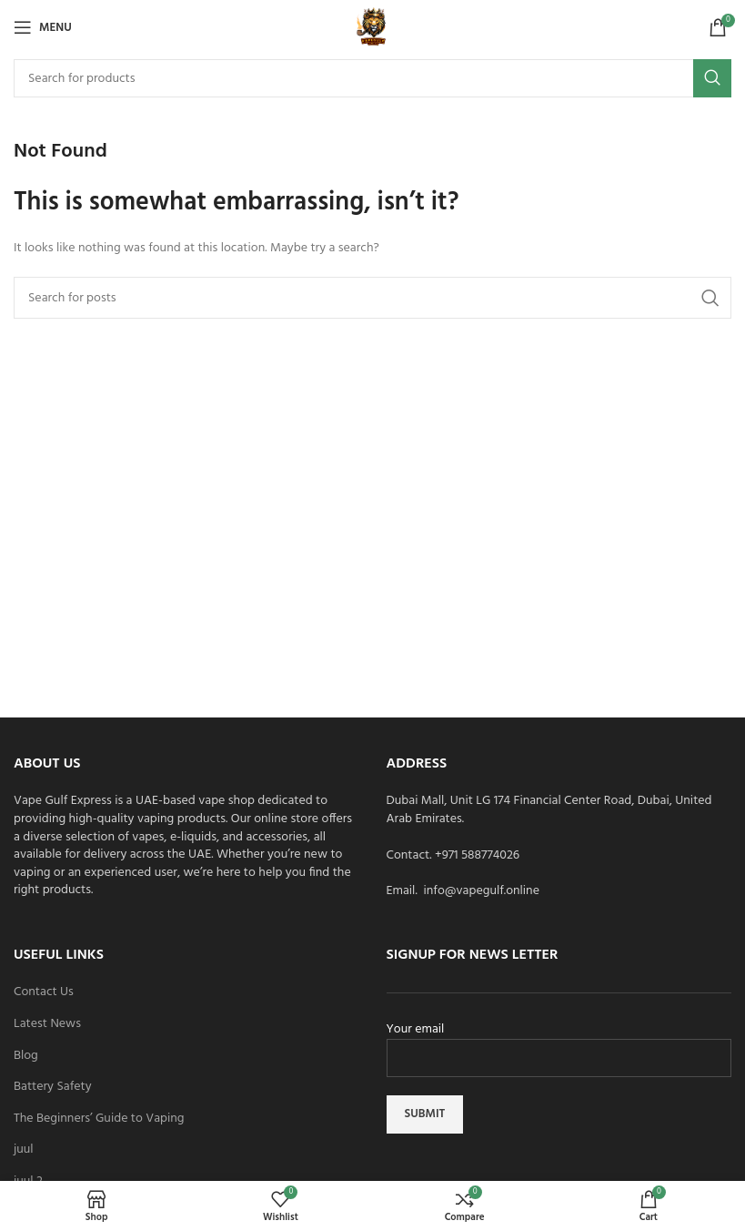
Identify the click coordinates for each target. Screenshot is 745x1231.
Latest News (47, 1024)
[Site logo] (373, 27)
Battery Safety (53, 1087)
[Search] (372, 78)
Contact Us (44, 992)
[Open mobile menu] (43, 27)
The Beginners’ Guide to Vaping (99, 1119)
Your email (559, 1044)
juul (24, 1150)
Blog (26, 1056)
